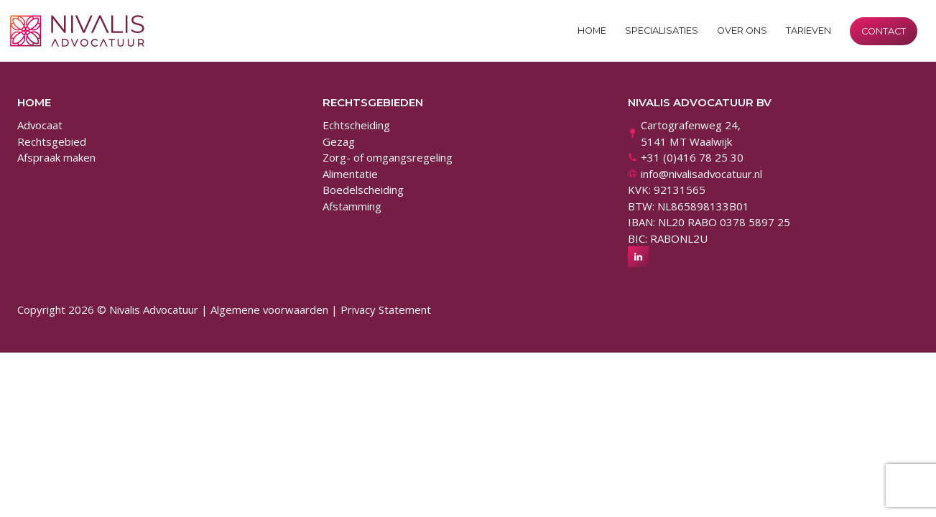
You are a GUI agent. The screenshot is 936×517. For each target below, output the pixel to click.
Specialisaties (661, 30)
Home (592, 30)
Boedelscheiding (363, 189)
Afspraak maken (56, 157)
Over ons (742, 30)
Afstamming (352, 206)
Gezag (339, 141)
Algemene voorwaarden (269, 309)
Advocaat (39, 125)
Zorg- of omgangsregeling (388, 157)
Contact (883, 31)
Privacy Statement (385, 309)
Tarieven (808, 30)
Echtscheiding (356, 125)
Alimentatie (350, 174)
